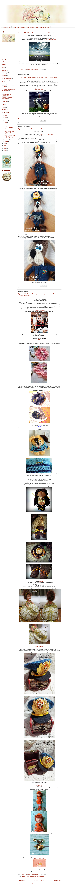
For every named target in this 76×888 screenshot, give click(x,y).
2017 (5, 143)
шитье (3, 107)
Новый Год (4, 83)
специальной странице (51, 39)
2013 (5, 150)
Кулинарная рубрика (6, 78)
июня (6, 117)
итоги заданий (5, 72)
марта (6, 122)
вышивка (4, 64)
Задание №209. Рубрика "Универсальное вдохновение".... (10, 124)
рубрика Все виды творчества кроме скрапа (35, 876)
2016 (5, 145)
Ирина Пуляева (33, 132)
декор (3, 67)
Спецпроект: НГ (5, 102)
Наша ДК (23, 27)
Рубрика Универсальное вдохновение (33, 71)
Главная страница (6, 27)
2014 (5, 148)
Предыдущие (57, 880)
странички (4, 106)
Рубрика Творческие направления (6, 95)
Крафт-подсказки (5, 76)
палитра (4, 86)
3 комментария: (34, 120)
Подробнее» (20, 67)
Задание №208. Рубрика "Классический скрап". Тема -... (10, 128)
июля (6, 115)
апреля (6, 120)
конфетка (4, 75)
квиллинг (4, 73)
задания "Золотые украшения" (46, 134)
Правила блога (16, 27)
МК (3, 81)
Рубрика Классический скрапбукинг (33, 122)
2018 (5, 114)
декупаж (4, 69)
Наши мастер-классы (45, 27)
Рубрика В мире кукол (6, 87)
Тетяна (39, 339)
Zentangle (4, 109)
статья (3, 104)
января (6, 141)
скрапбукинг (4, 101)
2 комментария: (34, 69)
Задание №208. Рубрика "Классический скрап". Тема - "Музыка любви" (37, 77)
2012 (5, 152)
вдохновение (24, 287)
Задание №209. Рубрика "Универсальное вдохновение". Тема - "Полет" (37, 32)
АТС (3, 61)
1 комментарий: (34, 874)
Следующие (21, 880)
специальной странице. (40, 310)
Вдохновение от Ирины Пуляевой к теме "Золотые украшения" (35, 129)
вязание (4, 65)
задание (23, 71)
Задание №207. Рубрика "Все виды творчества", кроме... (10, 136)
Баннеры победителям (32, 27)
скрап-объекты (5, 99)
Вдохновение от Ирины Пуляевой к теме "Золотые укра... (9, 132)
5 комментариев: (35, 285)
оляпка (41, 581)
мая (6, 119)
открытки (4, 84)
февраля (7, 139)
